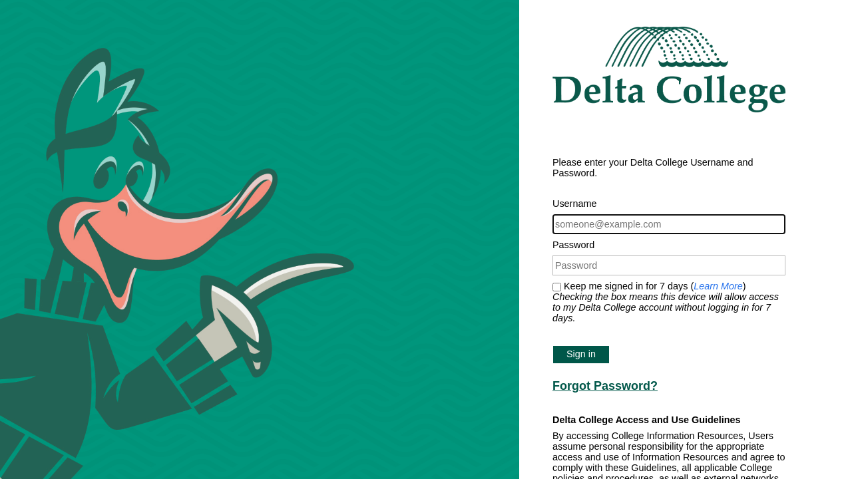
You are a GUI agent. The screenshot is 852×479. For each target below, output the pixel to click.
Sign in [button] (581, 354)
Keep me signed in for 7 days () (665, 302)
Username (574, 203)
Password (573, 245)
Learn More (718, 286)
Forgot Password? (605, 386)
